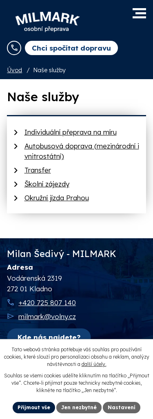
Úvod (14, 70)
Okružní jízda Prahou (56, 197)
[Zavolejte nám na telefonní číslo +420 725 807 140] (14, 48)
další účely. (94, 364)
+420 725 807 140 (47, 302)
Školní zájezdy (46, 184)
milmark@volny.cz (47, 316)
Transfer (37, 170)
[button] (139, 13)
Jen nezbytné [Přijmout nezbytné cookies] (79, 407)
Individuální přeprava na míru (70, 132)
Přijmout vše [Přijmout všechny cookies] (34, 407)
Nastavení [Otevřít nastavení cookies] (121, 407)
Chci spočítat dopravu (71, 48)
